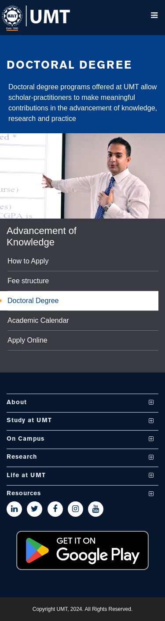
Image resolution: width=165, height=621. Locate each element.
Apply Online (27, 340)
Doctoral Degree (33, 301)
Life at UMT (26, 476)
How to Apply (27, 261)
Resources (24, 494)
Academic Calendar (38, 321)
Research (22, 457)
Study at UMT (29, 421)
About (17, 402)
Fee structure (28, 281)
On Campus (25, 439)
